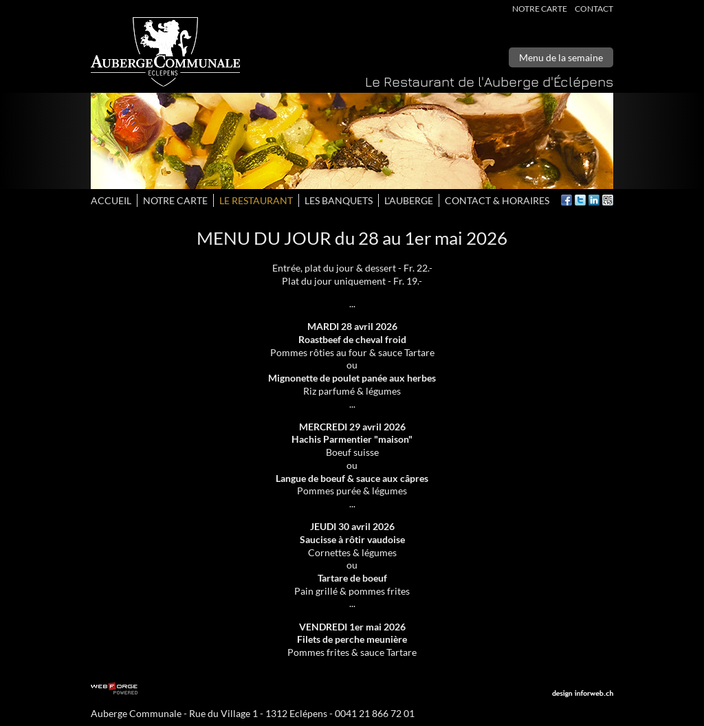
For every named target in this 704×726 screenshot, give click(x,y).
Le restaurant (256, 200)
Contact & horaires (497, 200)
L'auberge (408, 200)
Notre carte (539, 8)
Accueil (111, 200)
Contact (594, 8)
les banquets (339, 200)
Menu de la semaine (561, 57)
